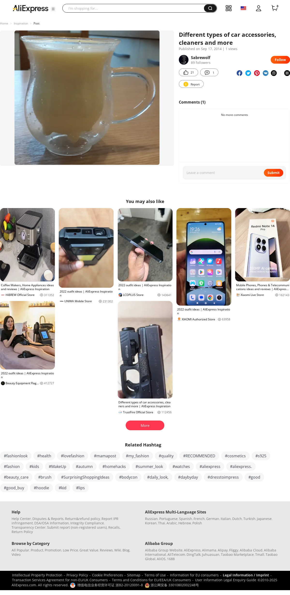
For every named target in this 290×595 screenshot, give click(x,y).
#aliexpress (210, 466)
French (199, 518)
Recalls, (114, 527)
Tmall (259, 554)
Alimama (209, 550)
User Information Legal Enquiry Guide (225, 580)
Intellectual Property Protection (37, 575)
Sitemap (133, 575)
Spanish (185, 518)
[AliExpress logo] (30, 8)
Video (16, 554)
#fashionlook (16, 456)
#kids (34, 466)
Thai (161, 523)
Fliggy (233, 550)
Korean (151, 523)
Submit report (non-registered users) (77, 527)
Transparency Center (29, 527)
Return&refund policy (82, 518)
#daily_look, (157, 477)
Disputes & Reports (48, 518)
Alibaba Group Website (163, 550)
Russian (151, 518)
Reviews (106, 550)
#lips (80, 487)
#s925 (260, 456)
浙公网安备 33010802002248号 (172, 585)
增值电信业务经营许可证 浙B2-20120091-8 (110, 585)
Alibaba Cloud (251, 550)
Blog (126, 550)
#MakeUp (57, 466)
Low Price (70, 550)
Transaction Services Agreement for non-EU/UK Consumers (60, 580)
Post (36, 23)
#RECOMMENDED (199, 456)
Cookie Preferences (107, 575)
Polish (197, 523)
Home (4, 23)
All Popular (20, 550)
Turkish (249, 518)
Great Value (89, 550)
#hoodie (41, 487)
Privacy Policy (77, 575)
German (212, 518)
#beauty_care (16, 477)
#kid (62, 487)
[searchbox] (135, 8)
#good (254, 477)
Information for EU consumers (194, 575)
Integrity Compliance (87, 523)
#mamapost (105, 456)
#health (44, 456)
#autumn (84, 466)
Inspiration (21, 23)
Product (37, 550)
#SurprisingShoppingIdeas (85, 477)
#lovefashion (72, 456)
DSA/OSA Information (51, 523)
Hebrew (184, 523)
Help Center (21, 518)
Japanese (264, 518)
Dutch (237, 518)
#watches (181, 466)
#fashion (12, 466)
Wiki (117, 550)
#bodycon (128, 477)
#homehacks (114, 466)
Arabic (172, 523)
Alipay (223, 550)
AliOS (161, 559)
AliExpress (192, 550)
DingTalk (194, 554)
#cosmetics (235, 456)
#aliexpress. (241, 466)
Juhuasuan (210, 554)
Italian (226, 518)
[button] (53, 9)
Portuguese (168, 518)
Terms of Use (155, 575)
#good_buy (14, 487)
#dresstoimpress (223, 477)
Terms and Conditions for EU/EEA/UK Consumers (151, 580)
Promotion (53, 550)
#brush (44, 477)
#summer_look (149, 466)
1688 (171, 559)
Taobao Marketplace (237, 554)
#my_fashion (137, 456)
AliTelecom (176, 554)
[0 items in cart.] (274, 8)
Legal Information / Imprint (246, 575)
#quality (166, 456)
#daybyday (188, 477)
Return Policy (22, 531)
